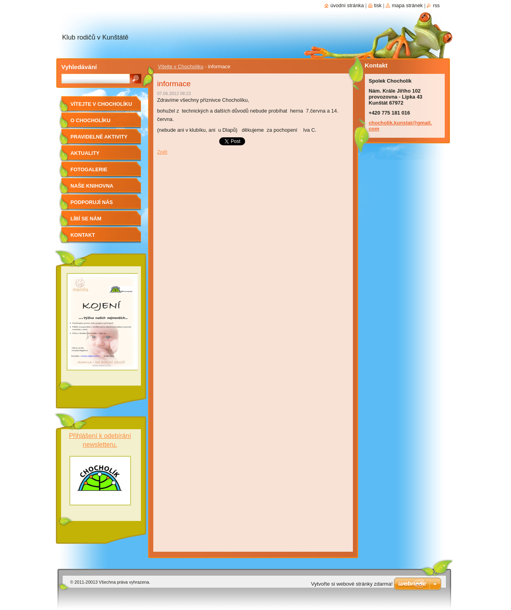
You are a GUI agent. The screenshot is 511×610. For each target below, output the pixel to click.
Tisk (378, 5)
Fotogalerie (89, 169)
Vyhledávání (79, 66)
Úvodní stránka (347, 5)
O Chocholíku (91, 120)
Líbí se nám (86, 219)
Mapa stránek (407, 5)
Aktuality (85, 153)
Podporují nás (92, 202)
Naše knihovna (92, 186)
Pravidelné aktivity (99, 137)
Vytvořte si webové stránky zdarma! (352, 584)
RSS (436, 5)
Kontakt (83, 235)
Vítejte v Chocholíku (181, 66)
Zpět (162, 152)
